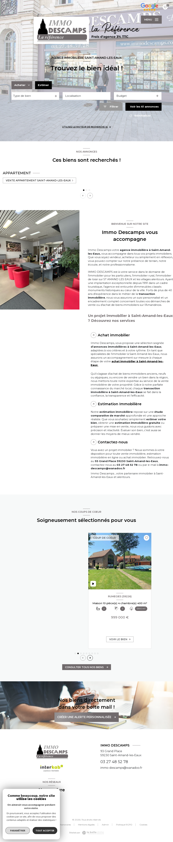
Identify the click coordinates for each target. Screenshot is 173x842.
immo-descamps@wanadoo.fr (121, 767)
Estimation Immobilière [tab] (119, 404)
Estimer (43, 85)
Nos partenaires (41, 824)
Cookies (143, 824)
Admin (105, 824)
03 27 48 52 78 (114, 761)
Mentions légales (86, 824)
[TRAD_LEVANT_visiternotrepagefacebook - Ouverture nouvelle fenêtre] (51, 801)
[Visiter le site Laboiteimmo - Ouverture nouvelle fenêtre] (92, 833)
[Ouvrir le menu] (151, 20)
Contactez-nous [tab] (113, 442)
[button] (90, 195)
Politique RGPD (124, 824)
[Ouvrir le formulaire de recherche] (111, 107)
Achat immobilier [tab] (114, 335)
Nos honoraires (63, 824)
